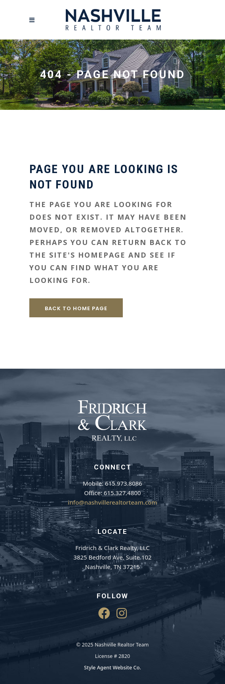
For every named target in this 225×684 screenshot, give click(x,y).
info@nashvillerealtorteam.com (112, 502)
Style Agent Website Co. (112, 667)
